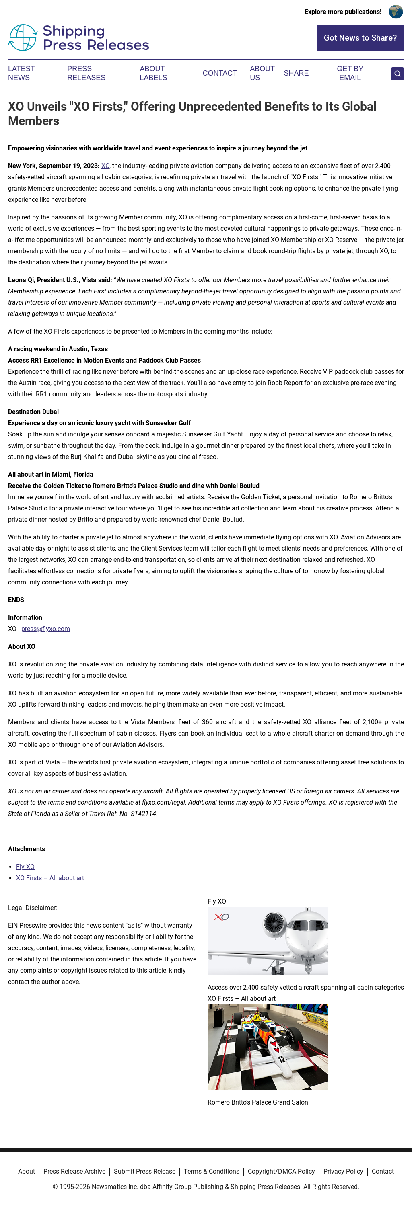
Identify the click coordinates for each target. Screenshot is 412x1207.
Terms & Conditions (211, 1171)
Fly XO (25, 867)
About (26, 1171)
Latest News (21, 73)
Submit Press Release (144, 1171)
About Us (262, 73)
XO (105, 166)
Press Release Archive (74, 1171)
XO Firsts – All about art (50, 878)
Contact (219, 73)
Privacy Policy (343, 1171)
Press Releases (86, 73)
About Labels (153, 73)
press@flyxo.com (45, 629)
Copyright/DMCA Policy (281, 1171)
